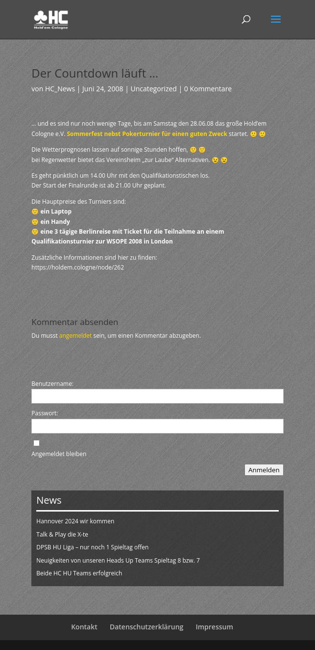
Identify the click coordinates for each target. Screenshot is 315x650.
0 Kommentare (208, 88)
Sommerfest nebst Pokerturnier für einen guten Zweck (147, 134)
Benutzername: (52, 383)
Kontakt (84, 626)
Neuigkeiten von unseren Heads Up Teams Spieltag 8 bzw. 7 (118, 560)
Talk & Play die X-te (62, 534)
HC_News (60, 88)
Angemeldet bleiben (58, 454)
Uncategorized (153, 88)
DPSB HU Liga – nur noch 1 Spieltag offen (92, 547)
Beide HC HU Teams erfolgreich (79, 573)
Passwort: (44, 413)
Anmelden (264, 469)
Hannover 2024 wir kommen (75, 521)
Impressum (214, 626)
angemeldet (75, 335)
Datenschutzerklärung (146, 626)
